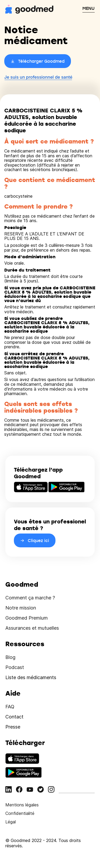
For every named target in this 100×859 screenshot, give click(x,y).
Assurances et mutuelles (32, 628)
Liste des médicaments (30, 677)
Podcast (14, 667)
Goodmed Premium (26, 618)
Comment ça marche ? (30, 597)
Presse (12, 727)
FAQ (9, 706)
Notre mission (20, 608)
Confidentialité (19, 813)
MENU (88, 8)
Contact (14, 717)
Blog (10, 657)
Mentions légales (22, 804)
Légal (10, 821)
